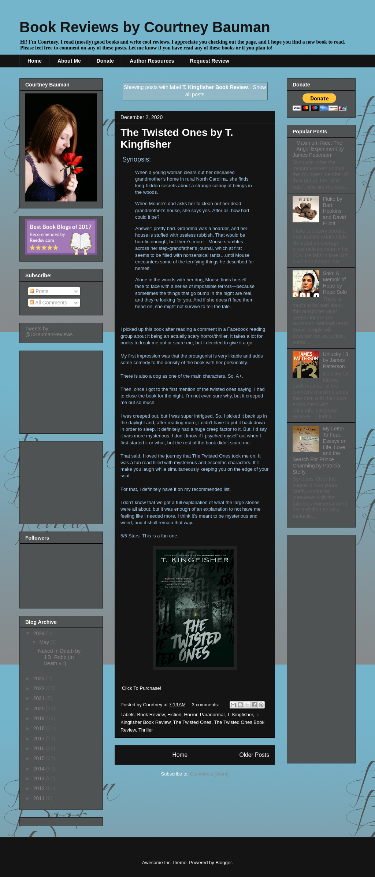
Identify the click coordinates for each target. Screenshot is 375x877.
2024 (39, 633)
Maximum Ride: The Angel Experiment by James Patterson (318, 149)
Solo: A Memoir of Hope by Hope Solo (335, 282)
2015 (39, 758)
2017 (39, 738)
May (44, 642)
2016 (39, 748)
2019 (39, 718)
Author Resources (152, 61)
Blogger (223, 862)
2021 (39, 698)
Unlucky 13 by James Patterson (335, 360)
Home (34, 61)
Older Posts (254, 755)
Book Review (151, 714)
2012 (39, 788)
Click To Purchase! (141, 688)
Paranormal (212, 714)
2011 (39, 798)
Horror (190, 714)
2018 (39, 728)
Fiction (174, 714)
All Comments (48, 303)
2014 (39, 768)
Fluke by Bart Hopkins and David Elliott (334, 211)
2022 (39, 688)
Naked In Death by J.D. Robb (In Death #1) (59, 657)
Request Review (209, 61)
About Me (69, 61)
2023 (39, 678)
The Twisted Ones (192, 722)
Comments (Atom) (209, 774)
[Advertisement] (62, 390)
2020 (39, 708)
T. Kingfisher (240, 714)
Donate (105, 61)
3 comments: (206, 704)
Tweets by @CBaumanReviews (49, 331)
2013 (39, 778)
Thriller (145, 730)
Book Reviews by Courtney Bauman (144, 27)
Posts (39, 291)
